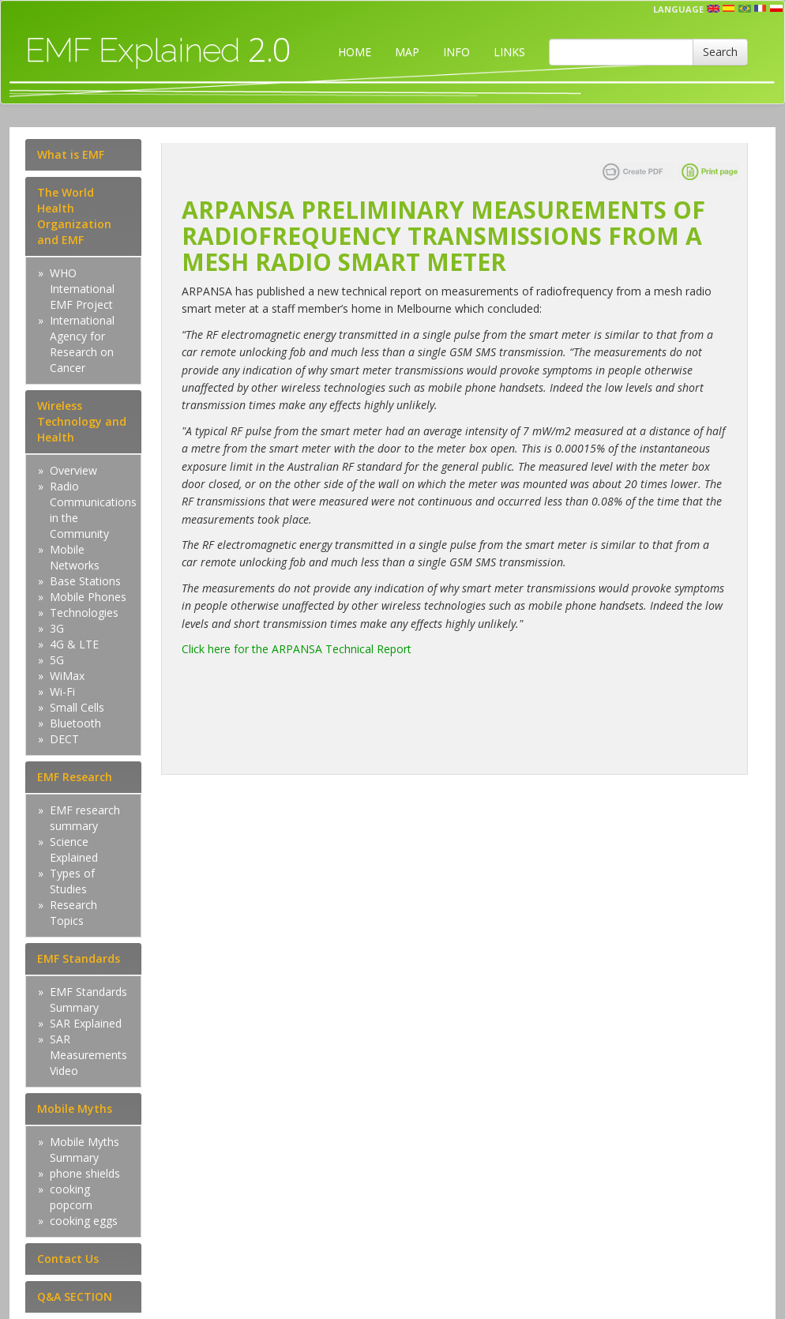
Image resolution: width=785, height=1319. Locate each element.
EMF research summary (85, 817)
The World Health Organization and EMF (74, 216)
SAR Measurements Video (88, 1055)
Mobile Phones (88, 596)
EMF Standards (78, 958)
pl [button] (776, 9)
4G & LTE (74, 644)
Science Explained (74, 849)
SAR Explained (86, 1023)
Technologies (84, 612)
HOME (354, 51)
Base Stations (85, 580)
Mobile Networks (75, 557)
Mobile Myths (74, 1108)
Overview (73, 470)
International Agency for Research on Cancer (82, 344)
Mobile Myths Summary (84, 1149)
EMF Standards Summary (88, 999)
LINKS (509, 51)
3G (57, 628)
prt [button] (744, 9)
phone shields (85, 1173)
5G (57, 659)
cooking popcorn (71, 1197)
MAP (407, 51)
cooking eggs (84, 1220)
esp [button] (729, 9)
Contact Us (68, 1258)
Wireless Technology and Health (81, 421)
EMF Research (74, 776)
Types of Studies (72, 881)
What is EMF (70, 154)
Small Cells (77, 707)
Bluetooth (75, 723)
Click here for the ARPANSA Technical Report (296, 648)
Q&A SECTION (74, 1296)
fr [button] (760, 9)
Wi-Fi (62, 691)
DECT (64, 738)
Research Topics (73, 912)
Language (678, 9)
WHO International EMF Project (82, 288)
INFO (456, 51)
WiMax (67, 675)
